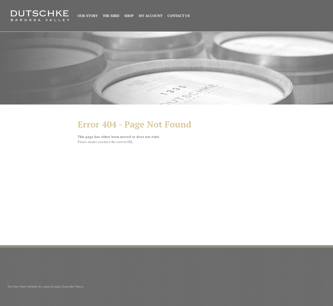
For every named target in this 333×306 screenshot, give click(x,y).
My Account (151, 16)
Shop (129, 16)
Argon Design (51, 286)
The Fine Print (16, 286)
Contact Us (178, 16)
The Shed (111, 16)
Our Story (87, 16)
